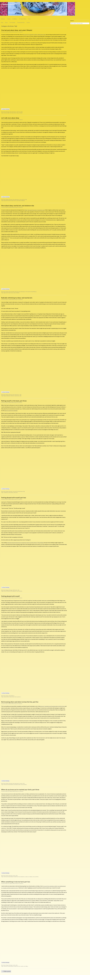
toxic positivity (19, 591)
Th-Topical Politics (22, 18)
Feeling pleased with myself (10, 596)
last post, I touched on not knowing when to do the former (52, 706)
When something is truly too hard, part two (15, 882)
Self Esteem (20, 491)
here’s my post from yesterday (11, 410)
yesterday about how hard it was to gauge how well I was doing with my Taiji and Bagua (25, 542)
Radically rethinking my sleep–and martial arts (16, 298)
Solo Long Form (18, 696)
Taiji (21, 111)
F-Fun (29, 18)
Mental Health (11, 291)
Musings (7, 111)
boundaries (16, 784)
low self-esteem (7, 591)
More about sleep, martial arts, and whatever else (17, 205)
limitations (23, 876)
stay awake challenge (20, 200)
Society (21, 783)
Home (2, 22)
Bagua (7, 199)
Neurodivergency (13, 111)
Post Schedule (12, 22)
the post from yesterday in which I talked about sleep (34, 34)
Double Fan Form (17, 876)
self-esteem (10, 492)
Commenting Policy (21, 22)
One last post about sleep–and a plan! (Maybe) (16, 30)
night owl (9, 112)
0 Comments (20, 31)
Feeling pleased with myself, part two (13, 497)
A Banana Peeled (8, 4)
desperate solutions (10, 395)
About (6, 22)
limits (19, 784)
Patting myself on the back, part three (14, 401)
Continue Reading (5, 109)
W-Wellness (14, 18)
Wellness (35, 291)
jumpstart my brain (7, 200)
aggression (6, 292)
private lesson (6, 696)
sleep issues (13, 112)
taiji (20, 395)
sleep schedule (19, 112)
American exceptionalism (8, 784)
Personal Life (22, 199)
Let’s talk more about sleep (10, 118)
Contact (28, 22)
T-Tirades (8, 18)
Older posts (6, 971)
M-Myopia (3, 18)
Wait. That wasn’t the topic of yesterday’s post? (35, 210)
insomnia (5, 112)
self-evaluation (13, 591)
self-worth (15, 492)
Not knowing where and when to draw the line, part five (19, 702)
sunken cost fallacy (28, 876)
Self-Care (19, 111)
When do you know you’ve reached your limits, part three (20, 789)
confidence (6, 492)
